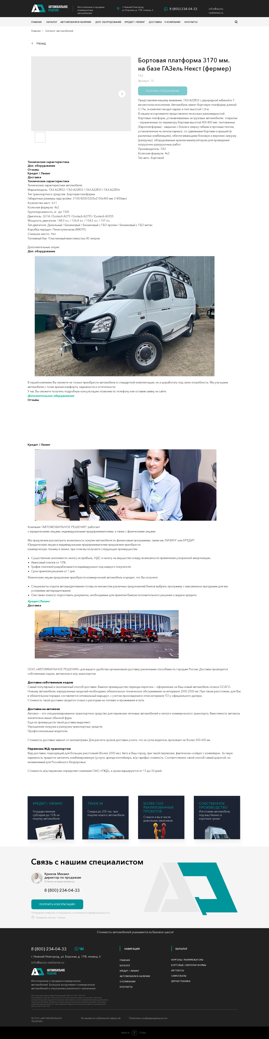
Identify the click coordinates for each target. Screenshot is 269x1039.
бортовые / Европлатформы (188, 965)
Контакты (191, 21)
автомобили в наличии (135, 976)
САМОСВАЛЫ (178, 975)
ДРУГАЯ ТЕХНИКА (180, 981)
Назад (41, 43)
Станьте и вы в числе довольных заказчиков (158, 818)
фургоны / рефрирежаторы (187, 959)
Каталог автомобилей (59, 30)
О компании (172, 21)
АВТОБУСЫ (177, 970)
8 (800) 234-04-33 (183, 9)
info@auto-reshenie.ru (216, 10)
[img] (159, 830)
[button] (57, 904)
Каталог (51, 21)
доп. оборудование (108, 21)
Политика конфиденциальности (148, 1018)
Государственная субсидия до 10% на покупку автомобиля (46, 815)
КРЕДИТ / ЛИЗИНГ (48, 803)
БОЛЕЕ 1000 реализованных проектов (158, 807)
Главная (36, 21)
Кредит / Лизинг (135, 21)
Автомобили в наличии (75, 21)
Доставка (155, 21)
